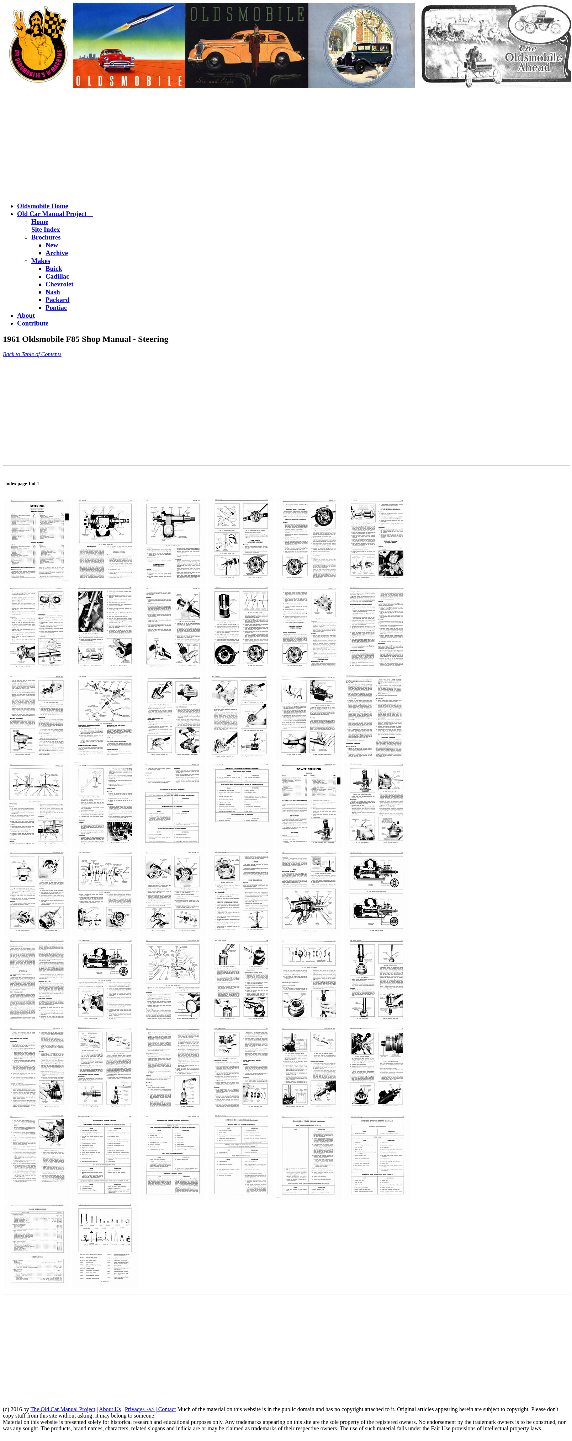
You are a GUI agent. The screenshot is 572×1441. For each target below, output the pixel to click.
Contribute (32, 323)
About (26, 315)
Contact (167, 1409)
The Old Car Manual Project (62, 1409)
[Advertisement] (286, 146)
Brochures (45, 237)
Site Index (45, 229)
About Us (110, 1409)
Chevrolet (60, 284)
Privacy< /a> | (141, 1409)
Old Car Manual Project (55, 213)
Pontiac (56, 307)
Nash (53, 292)
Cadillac (57, 276)
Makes (40, 260)
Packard (58, 299)
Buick (54, 268)
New (52, 245)
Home (39, 221)
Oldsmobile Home (42, 206)
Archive (57, 253)
